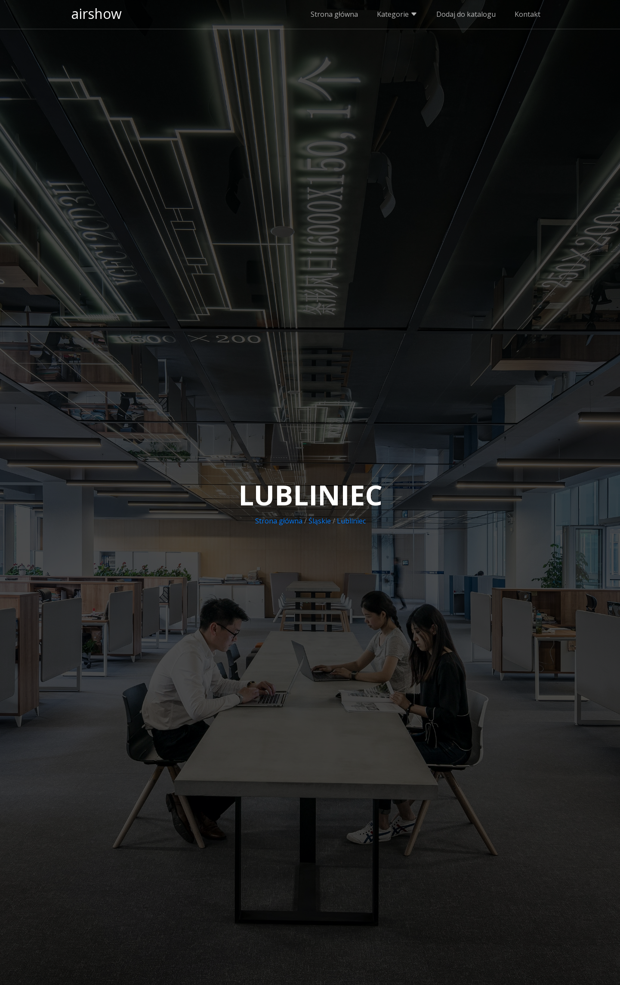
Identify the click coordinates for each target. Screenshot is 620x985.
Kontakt (527, 14)
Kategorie (397, 14)
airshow (96, 13)
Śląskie (319, 521)
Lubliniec (351, 521)
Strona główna (334, 14)
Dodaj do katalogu (466, 14)
